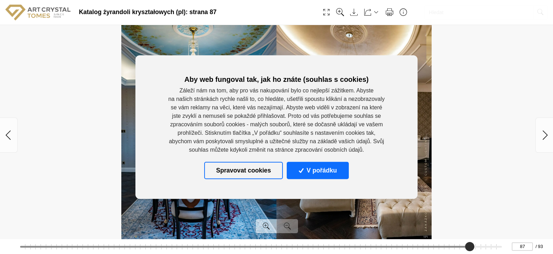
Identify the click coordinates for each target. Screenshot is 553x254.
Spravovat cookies (243, 170)
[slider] (469, 246)
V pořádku (318, 170)
